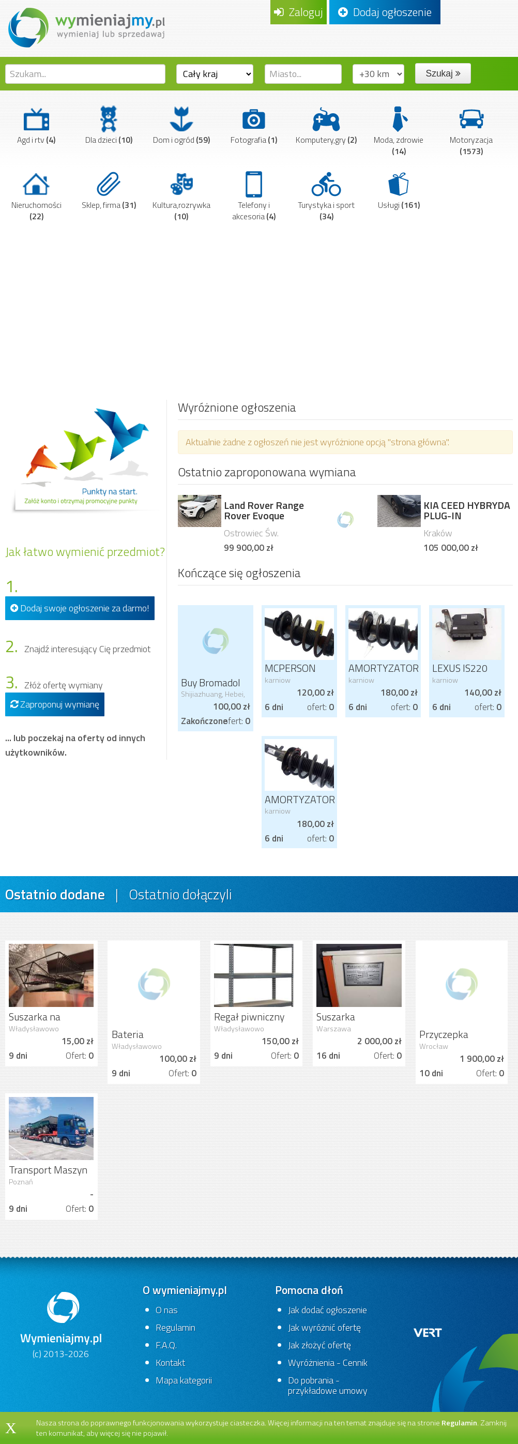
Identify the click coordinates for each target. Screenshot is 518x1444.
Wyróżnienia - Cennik (328, 1363)
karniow (278, 680)
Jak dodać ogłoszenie (327, 1310)
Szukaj (442, 73)
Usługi (399, 190)
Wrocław (433, 1046)
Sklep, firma (109, 190)
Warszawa (333, 1028)
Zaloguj (298, 12)
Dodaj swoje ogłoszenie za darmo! (79, 608)
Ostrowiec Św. (251, 533)
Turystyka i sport (326, 195)
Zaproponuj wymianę (54, 704)
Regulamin (175, 1327)
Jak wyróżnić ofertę (324, 1327)
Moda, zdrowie (398, 130)
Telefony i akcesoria (254, 195)
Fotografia (254, 125)
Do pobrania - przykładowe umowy (328, 1385)
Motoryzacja (471, 130)
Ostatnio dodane (55, 894)
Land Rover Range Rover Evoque (264, 510)
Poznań (21, 1181)
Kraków (437, 533)
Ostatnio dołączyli (180, 894)
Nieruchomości (36, 195)
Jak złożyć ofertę (319, 1345)
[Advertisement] (259, 303)
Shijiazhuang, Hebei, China (213, 698)
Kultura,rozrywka (181, 195)
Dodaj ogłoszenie (385, 12)
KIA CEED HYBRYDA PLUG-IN (466, 510)
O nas (167, 1310)
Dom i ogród (181, 125)
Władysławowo (34, 1028)
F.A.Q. (166, 1345)
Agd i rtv (36, 125)
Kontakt (170, 1363)
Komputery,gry (326, 125)
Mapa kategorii (184, 1380)
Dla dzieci (108, 125)
